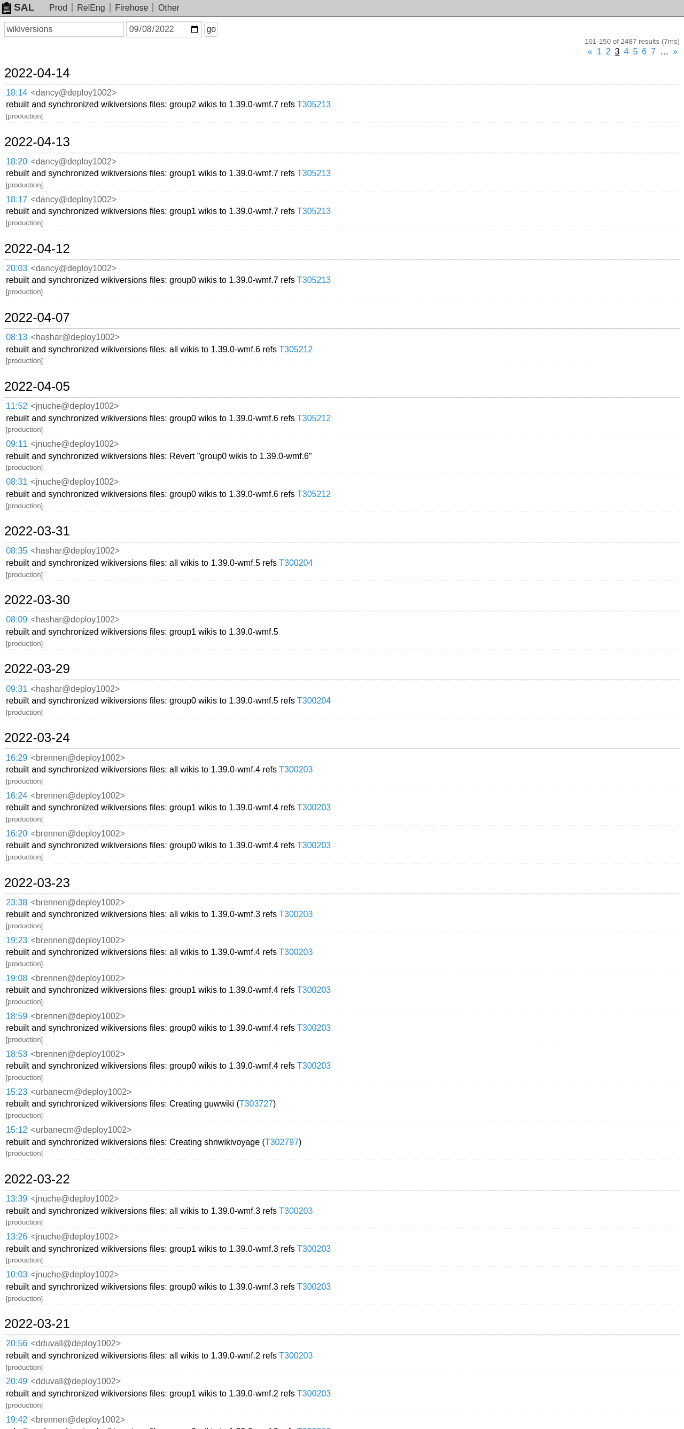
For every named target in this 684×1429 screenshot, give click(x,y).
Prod (58, 7)
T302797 (282, 1142)
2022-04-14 (37, 73)
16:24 (16, 795)
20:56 (16, 1343)
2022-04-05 (37, 386)
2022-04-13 (37, 142)
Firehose (131, 7)
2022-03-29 (37, 669)
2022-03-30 (37, 600)
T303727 (256, 1103)
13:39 (16, 1198)
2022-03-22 (37, 1179)
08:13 (16, 337)
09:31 (16, 688)
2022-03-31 (37, 531)
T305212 (296, 349)
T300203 (296, 769)
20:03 (16, 268)
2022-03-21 (37, 1324)
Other (169, 7)
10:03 (16, 1274)
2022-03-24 (37, 737)
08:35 (16, 550)
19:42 (16, 1419)
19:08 (16, 978)
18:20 (16, 161)
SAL (18, 7)
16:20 (16, 833)
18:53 (16, 1054)
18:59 (16, 1016)
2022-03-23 (37, 883)
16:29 (16, 757)
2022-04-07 (37, 317)
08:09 (16, 619)
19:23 (16, 940)
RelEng (91, 7)
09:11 (16, 443)
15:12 (16, 1129)
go (211, 29)
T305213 (314, 104)
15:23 (16, 1091)
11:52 (16, 405)
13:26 (16, 1236)
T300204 (296, 562)
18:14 (16, 92)
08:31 (16, 481)
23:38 (16, 902)
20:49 (16, 1381)
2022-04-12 (37, 248)
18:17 (16, 199)
